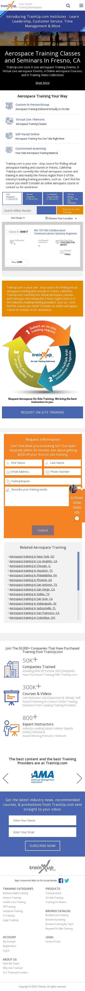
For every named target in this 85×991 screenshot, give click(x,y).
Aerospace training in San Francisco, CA (34, 613)
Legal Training (10, 920)
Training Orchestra (56, 902)
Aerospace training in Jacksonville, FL (33, 608)
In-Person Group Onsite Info (77, 508)
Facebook (61, 880)
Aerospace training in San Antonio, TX (33, 585)
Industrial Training (13, 911)
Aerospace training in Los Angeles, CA (33, 561)
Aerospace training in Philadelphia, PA (33, 575)
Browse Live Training (57, 915)
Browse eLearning (55, 919)
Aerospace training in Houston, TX (31, 570)
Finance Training (12, 897)
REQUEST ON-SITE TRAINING (42, 412)
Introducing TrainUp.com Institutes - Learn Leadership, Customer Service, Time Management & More (42, 21)
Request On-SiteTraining (71, 211)
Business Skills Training (15, 893)
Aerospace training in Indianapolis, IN (33, 603)
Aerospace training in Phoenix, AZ (31, 580)
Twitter (67, 880)
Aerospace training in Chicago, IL (30, 566)
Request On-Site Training (59, 928)
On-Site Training (54, 897)
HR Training (9, 906)
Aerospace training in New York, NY (32, 556)
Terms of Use (53, 941)
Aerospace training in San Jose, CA (31, 599)
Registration (9, 946)
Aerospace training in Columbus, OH (32, 617)
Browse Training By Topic (60, 924)
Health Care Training (14, 902)
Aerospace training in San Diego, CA (32, 589)
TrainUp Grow (53, 893)
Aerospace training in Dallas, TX (29, 594)
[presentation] (43, 515)
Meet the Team (11, 963)
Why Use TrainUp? (13, 968)
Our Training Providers (15, 972)
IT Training (8, 915)
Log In (6, 950)
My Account (9, 941)
